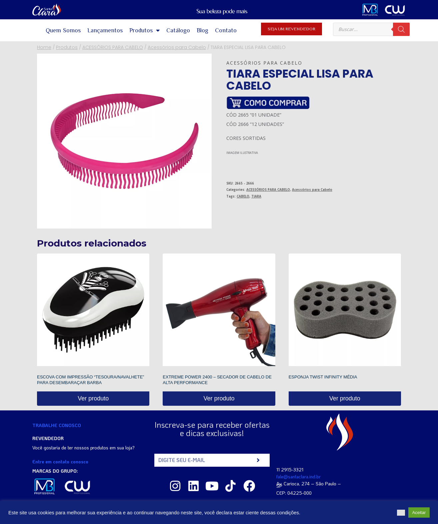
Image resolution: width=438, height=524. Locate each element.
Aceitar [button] (419, 512)
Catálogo (178, 30)
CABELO (243, 196)
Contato (226, 30)
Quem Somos (63, 30)
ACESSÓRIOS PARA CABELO (268, 190)
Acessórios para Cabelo (264, 63)
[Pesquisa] (401, 29)
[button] (401, 513)
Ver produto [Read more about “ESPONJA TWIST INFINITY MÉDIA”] (344, 398)
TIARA (256, 196)
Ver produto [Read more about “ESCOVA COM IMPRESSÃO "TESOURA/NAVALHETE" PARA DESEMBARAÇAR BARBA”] (93, 398)
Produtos (144, 30)
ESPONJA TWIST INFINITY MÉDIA (323, 376)
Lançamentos (105, 30)
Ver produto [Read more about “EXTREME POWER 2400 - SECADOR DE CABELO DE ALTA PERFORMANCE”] (218, 398)
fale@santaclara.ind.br (298, 476)
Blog (202, 30)
